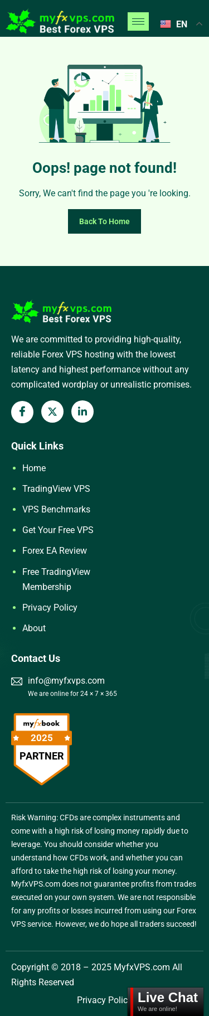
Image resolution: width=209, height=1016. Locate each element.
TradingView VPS (56, 488)
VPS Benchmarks (56, 509)
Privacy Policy (49, 607)
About (34, 628)
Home (34, 468)
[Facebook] (22, 412)
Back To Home (104, 221)
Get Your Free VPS (58, 530)
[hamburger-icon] (138, 21)
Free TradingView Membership (56, 579)
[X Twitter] (52, 411)
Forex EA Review (54, 550)
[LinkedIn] (82, 411)
